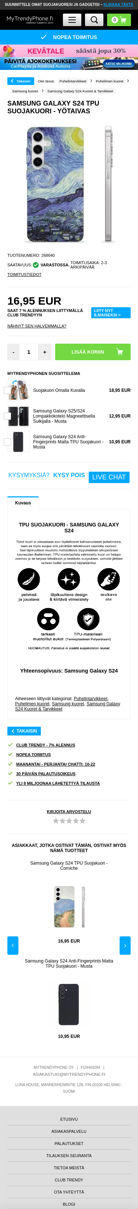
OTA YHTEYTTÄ (69, 1192)
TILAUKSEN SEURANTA (69, 1155)
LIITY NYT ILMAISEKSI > (107, 312)
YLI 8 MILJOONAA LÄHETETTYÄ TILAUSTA (53, 783)
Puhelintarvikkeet (90, 698)
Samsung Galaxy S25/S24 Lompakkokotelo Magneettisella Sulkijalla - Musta (64, 416)
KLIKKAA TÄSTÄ (118, 5)
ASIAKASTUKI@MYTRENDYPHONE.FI (69, 1074)
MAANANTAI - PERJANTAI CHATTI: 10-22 (51, 764)
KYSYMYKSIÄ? (69, 477)
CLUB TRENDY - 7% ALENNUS (41, 745)
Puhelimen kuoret (32, 703)
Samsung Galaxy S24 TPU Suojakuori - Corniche (69, 866)
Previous (12, 945)
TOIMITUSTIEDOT (24, 274)
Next (125, 945)
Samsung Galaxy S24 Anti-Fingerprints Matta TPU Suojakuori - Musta (68, 442)
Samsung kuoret (68, 703)
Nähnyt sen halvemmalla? (36, 326)
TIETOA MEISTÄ (69, 1168)
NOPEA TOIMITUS (29, 754)
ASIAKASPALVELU (69, 1131)
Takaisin (24, 81)
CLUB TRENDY (69, 1180)
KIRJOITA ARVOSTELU (69, 811)
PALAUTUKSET (69, 1143)
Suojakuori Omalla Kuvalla (59, 390)
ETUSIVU (69, 1119)
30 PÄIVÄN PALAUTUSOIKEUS (41, 774)
